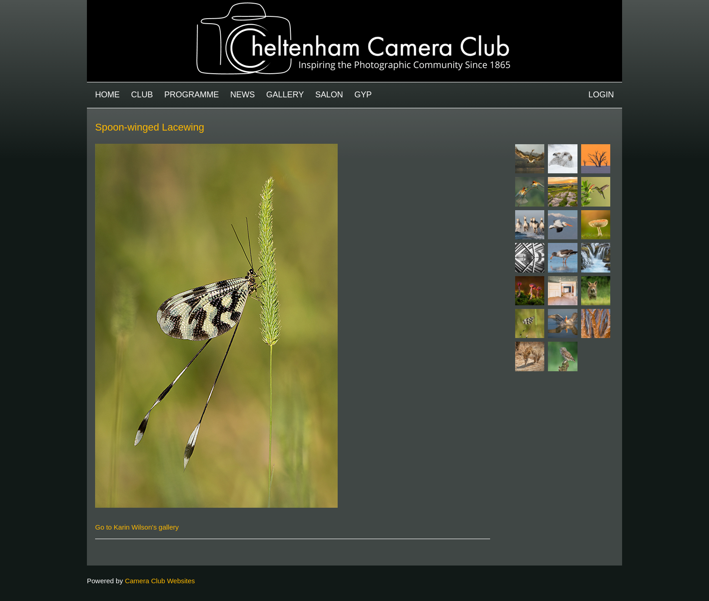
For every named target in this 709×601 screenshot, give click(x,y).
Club (142, 94)
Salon (329, 94)
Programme (191, 94)
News (242, 94)
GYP (363, 94)
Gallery (285, 94)
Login (601, 94)
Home (107, 94)
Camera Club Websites (160, 581)
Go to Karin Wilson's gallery (137, 527)
